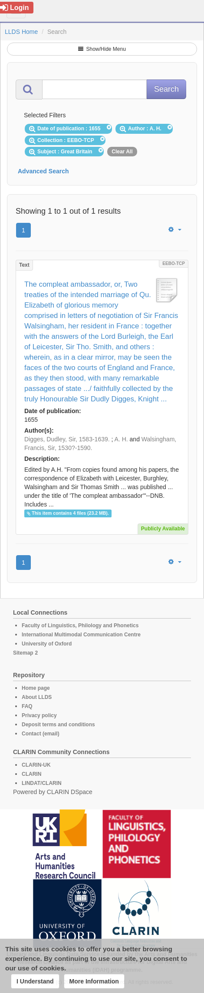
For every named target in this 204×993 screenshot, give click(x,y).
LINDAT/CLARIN (42, 783)
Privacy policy (39, 715)
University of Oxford (47, 644)
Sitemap (23, 653)
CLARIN (31, 774)
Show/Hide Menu (102, 49)
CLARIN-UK (36, 765)
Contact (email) (40, 734)
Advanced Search (43, 171)
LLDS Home (21, 31)
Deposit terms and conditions (58, 725)
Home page (36, 688)
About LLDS (37, 697)
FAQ (27, 706)
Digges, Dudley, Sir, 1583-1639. (67, 439)
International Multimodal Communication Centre (81, 635)
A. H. (121, 439)
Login (14, 7)
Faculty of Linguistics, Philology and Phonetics (80, 625)
